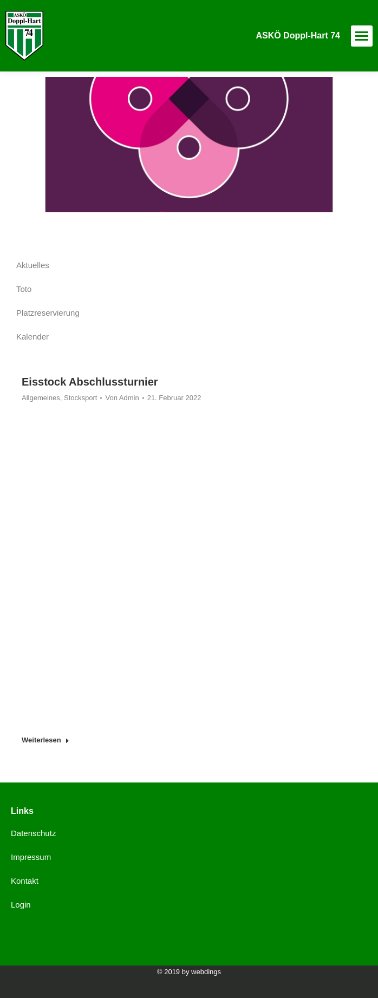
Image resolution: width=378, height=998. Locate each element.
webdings (206, 972)
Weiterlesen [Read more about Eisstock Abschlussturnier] (45, 740)
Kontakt (24, 880)
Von (122, 398)
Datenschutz (33, 833)
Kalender (32, 336)
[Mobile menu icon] (362, 36)
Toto (23, 288)
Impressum (31, 857)
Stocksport (80, 398)
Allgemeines (41, 398)
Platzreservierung (48, 312)
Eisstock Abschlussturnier (90, 382)
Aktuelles (32, 265)
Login (21, 904)
